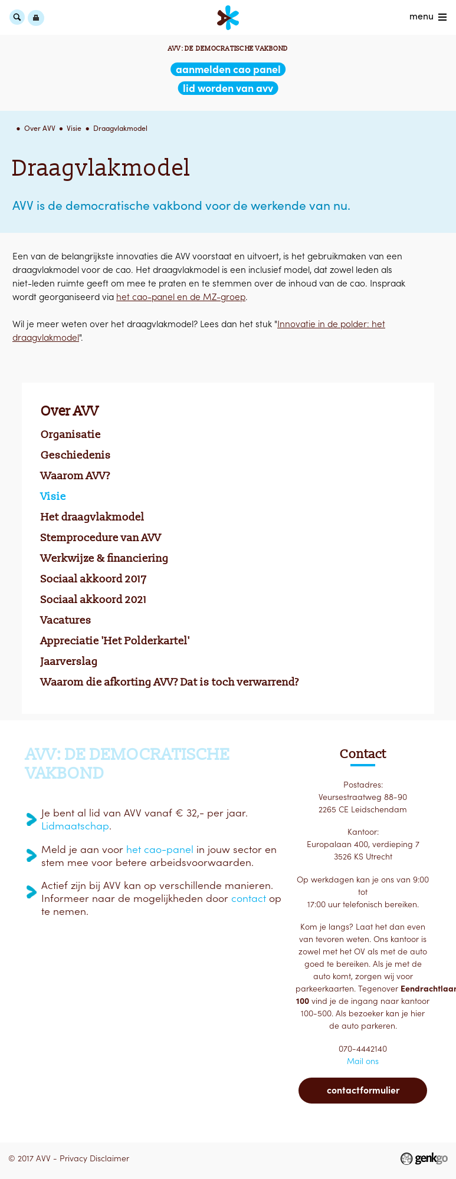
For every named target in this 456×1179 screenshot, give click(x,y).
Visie (74, 128)
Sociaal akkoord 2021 (94, 599)
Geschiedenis (76, 455)
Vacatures (66, 620)
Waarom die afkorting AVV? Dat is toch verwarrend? (170, 682)
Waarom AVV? (75, 475)
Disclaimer (109, 1158)
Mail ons (363, 1061)
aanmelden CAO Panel (228, 69)
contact (248, 898)
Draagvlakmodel (120, 128)
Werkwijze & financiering (105, 558)
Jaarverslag (69, 661)
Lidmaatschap (75, 825)
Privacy (73, 1158)
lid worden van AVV (228, 88)
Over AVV (39, 128)
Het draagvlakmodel (93, 517)
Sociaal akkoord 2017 (94, 578)
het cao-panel (159, 849)
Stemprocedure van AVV (101, 537)
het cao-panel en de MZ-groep (180, 296)
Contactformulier (363, 1090)
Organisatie (71, 434)
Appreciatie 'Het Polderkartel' (115, 640)
